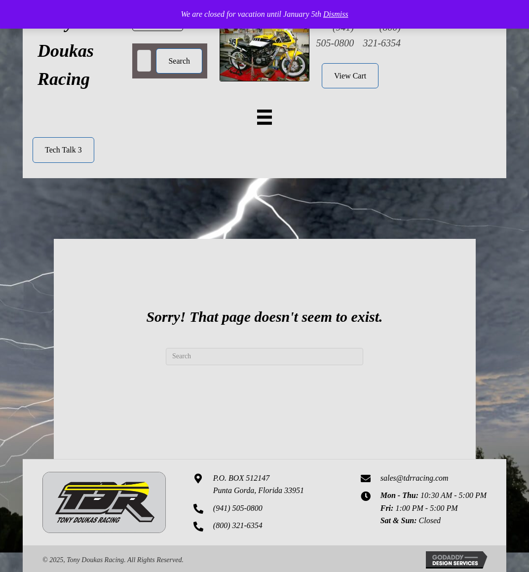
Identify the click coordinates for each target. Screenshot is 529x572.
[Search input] (144, 61)
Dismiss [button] (335, 14)
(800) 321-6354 (238, 525)
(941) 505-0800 (238, 508)
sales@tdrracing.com (414, 478)
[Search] (264, 356)
